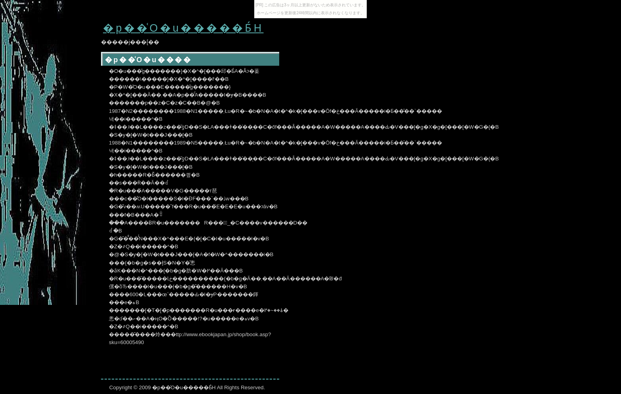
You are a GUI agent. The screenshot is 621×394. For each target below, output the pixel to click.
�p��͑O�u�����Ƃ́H (183, 28)
